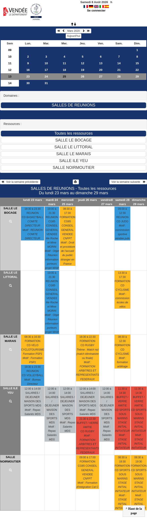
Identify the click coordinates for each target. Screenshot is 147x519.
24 (46, 76)
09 (9, 50)
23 (28, 76)
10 (9, 56)
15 (137, 63)
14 (119, 63)
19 (82, 70)
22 (137, 70)
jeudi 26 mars (87, 200)
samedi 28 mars (122, 202)
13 (100, 63)
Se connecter (96, 10)
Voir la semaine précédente (20, 181)
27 (100, 76)
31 (46, 83)
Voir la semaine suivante (128, 181)
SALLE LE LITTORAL (10, 275)
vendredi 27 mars (107, 202)
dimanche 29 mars (138, 202)
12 (82, 63)
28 (119, 76)
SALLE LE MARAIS (10, 339)
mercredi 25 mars (67, 202)
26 (82, 76)
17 (46, 70)
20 (100, 70)
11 (9, 63)
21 (119, 70)
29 (137, 76)
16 (28, 70)
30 (28, 83)
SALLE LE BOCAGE (10, 210)
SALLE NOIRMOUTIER (10, 459)
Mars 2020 (73, 30)
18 (64, 70)
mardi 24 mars (52, 202)
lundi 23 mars (32, 200)
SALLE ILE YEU (10, 390)
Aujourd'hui (73, 36)
